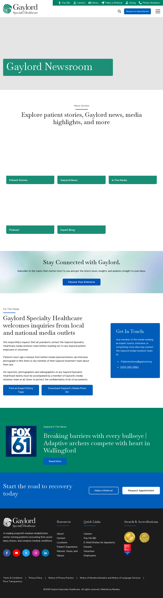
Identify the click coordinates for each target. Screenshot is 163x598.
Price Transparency (12, 580)
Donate (88, 546)
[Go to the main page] (20, 9)
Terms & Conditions (12, 577)
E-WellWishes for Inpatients (99, 542)
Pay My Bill (90, 538)
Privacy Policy (35, 577)
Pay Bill (66, 3)
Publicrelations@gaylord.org (136, 361)
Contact (61, 538)
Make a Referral (114, 3)
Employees (90, 555)
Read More (55, 461)
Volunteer (89, 551)
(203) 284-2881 (129, 367)
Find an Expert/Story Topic (21, 390)
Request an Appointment (137, 11)
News (95, 3)
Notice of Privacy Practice (61, 577)
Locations (62, 542)
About (60, 533)
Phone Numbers (151, 3)
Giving (132, 3)
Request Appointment (141, 490)
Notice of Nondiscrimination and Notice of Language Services (110, 577)
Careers (81, 3)
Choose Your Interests (81, 282)
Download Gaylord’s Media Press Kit (67, 390)
